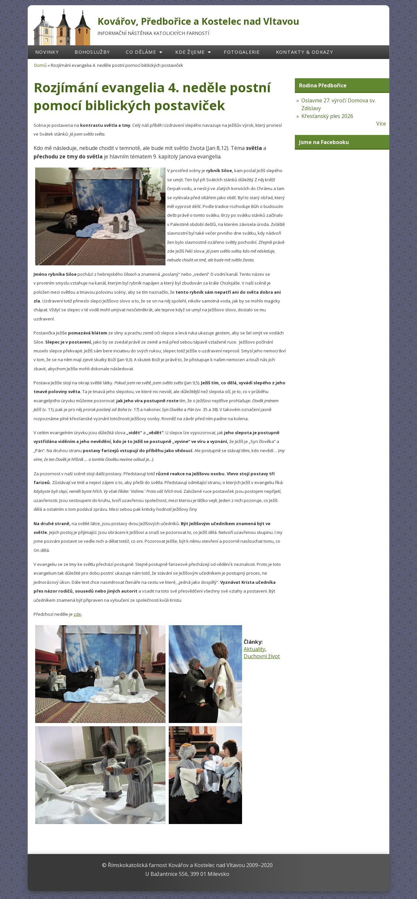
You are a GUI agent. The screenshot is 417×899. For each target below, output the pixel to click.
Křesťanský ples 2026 (327, 116)
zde (77, 614)
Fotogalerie (242, 52)
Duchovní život (262, 656)
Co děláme (141, 52)
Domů (40, 65)
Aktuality (254, 649)
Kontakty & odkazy (304, 52)
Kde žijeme (190, 52)
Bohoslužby (92, 52)
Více (381, 123)
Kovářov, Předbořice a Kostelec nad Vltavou (198, 21)
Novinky (47, 52)
